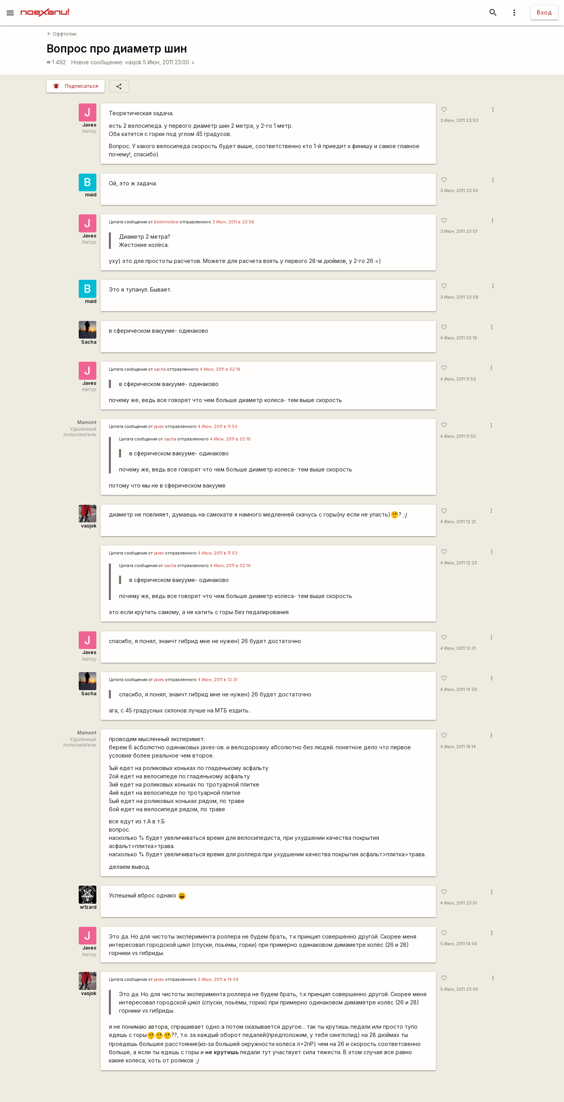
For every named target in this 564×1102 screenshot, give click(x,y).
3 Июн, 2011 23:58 (459, 297)
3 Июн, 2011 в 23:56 (233, 222)
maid (90, 195)
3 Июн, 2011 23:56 (459, 190)
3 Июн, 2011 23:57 (459, 231)
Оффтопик (62, 34)
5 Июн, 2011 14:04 (458, 943)
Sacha (88, 342)
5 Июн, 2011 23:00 (169, 62)
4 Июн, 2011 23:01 (458, 903)
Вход (544, 12)
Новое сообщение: (97, 62)
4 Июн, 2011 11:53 (458, 379)
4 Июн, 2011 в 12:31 (217, 679)
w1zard (88, 907)
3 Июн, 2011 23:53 (459, 120)
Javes (89, 125)
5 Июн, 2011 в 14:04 (218, 979)
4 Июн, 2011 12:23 (458, 563)
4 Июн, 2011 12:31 (458, 648)
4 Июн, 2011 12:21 (458, 521)
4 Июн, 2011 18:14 (458, 746)
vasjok (133, 62)
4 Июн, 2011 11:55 (458, 436)
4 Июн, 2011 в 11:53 (217, 426)
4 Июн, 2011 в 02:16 (220, 369)
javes (159, 426)
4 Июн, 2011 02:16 (458, 338)
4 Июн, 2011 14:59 (458, 689)
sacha (160, 369)
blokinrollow (166, 222)
